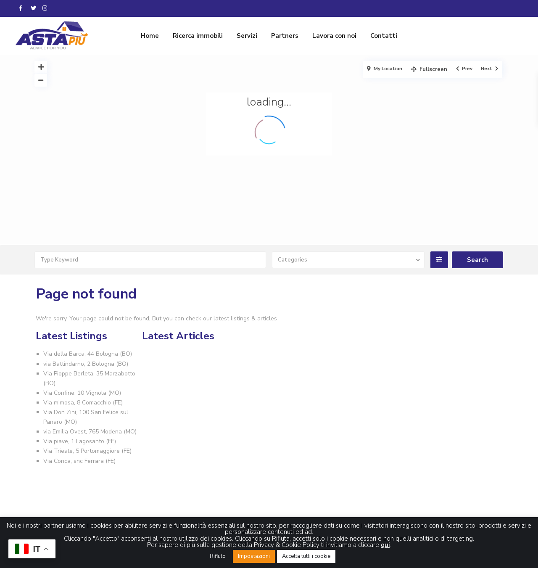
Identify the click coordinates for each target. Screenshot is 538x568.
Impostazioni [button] (254, 556)
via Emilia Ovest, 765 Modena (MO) (90, 432)
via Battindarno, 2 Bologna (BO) (85, 364)
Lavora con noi (334, 36)
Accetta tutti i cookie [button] (306, 556)
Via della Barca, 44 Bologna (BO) (87, 354)
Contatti (383, 36)
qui (385, 545)
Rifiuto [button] (218, 556)
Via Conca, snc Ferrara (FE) (79, 461)
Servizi (247, 36)
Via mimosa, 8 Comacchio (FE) (83, 403)
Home (150, 36)
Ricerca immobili (198, 36)
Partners (284, 36)
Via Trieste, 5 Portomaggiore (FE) (87, 451)
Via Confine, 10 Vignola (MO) (82, 393)
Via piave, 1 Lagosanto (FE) (79, 441)
